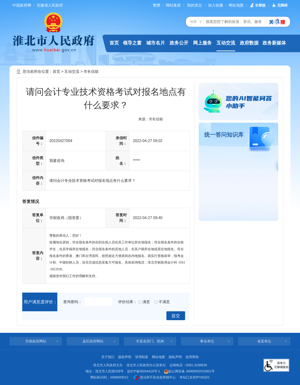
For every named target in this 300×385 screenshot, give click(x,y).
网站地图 (236, 5)
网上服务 (202, 42)
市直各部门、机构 (150, 341)
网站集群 (173, 5)
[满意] (139, 302)
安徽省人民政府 (50, 5)
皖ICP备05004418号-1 (143, 371)
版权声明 (124, 357)
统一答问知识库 (224, 135)
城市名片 (155, 42)
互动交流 (225, 45)
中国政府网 (21, 5)
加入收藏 (215, 5)
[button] (257, 5)
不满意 (164, 302)
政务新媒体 (274, 42)
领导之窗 (132, 42)
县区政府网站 (92, 341)
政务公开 (179, 42)
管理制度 (141, 357)
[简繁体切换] (156, 5)
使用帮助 (192, 357)
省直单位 (264, 341)
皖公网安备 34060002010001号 (189, 371)
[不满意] (155, 302)
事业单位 (207, 341)
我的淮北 (194, 5)
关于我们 (107, 357)
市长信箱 (91, 71)
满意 (146, 302)
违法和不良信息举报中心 (154, 377)
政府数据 (249, 42)
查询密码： (72, 302)
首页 (114, 42)
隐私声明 (175, 357)
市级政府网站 (35, 341)
